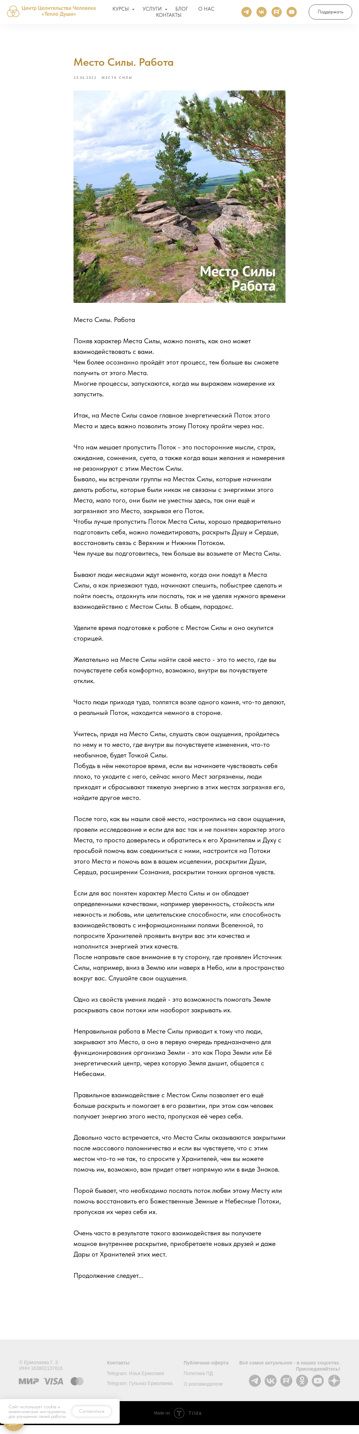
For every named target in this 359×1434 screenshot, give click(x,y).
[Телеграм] (246, 14)
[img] (271, 1390)
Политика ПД (198, 1382)
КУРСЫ (121, 11)
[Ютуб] (292, 14)
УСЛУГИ (153, 11)
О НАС (206, 11)
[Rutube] (276, 14)
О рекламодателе (203, 1393)
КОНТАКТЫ (169, 17)
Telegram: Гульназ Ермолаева (140, 1392)
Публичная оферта (206, 1371)
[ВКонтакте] (261, 14)
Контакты (118, 1371)
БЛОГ (181, 11)
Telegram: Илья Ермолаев (135, 1382)
